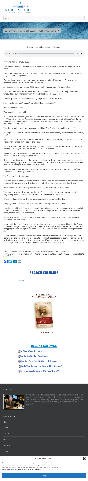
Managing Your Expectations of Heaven (38, 361)
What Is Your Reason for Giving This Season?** (41, 366)
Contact (6, 445)
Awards (6, 433)
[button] (84, 458)
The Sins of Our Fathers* (31, 351)
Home (5, 422)
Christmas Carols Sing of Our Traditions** (39, 371)
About (5, 427)
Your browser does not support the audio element (44, 53)
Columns (6, 439)
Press (5, 451)
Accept (44, 476)
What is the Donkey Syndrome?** (34, 356)
